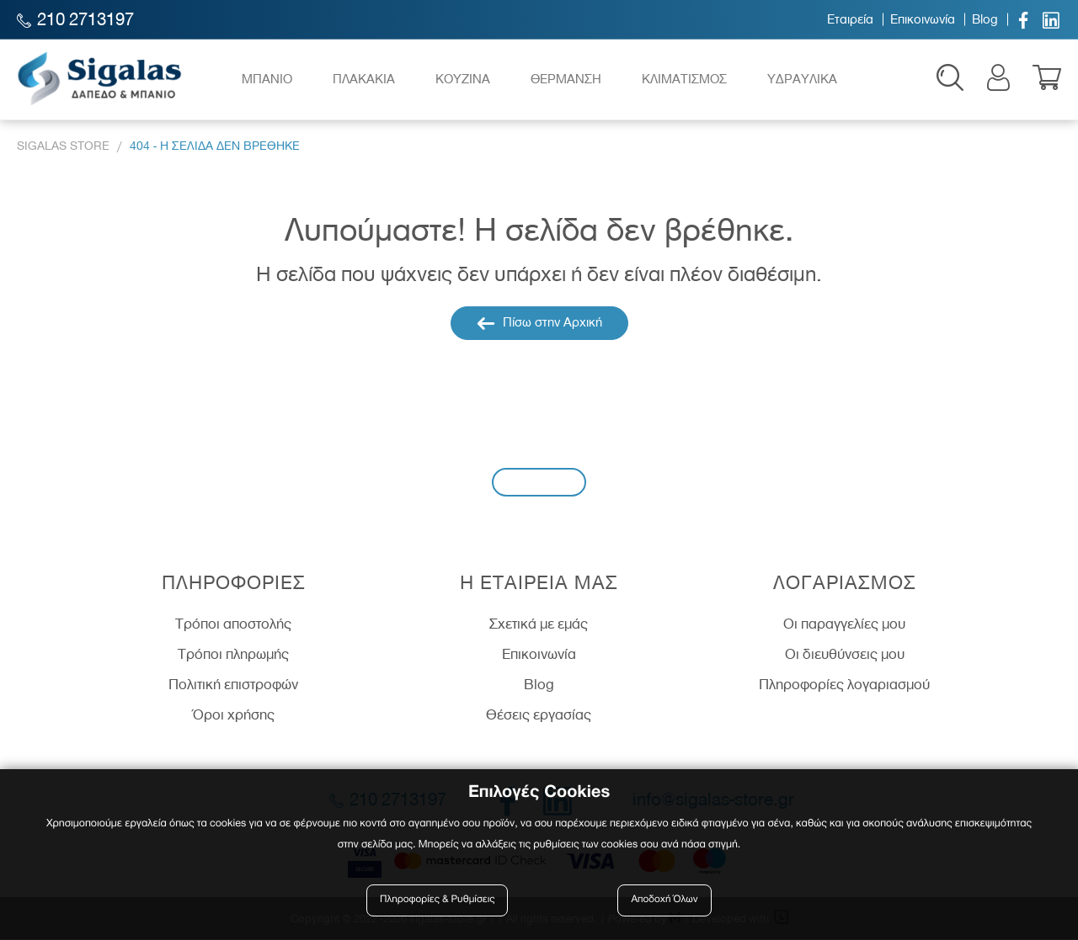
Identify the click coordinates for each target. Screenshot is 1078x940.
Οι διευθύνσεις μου (845, 654)
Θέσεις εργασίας (538, 715)
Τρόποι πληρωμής (233, 654)
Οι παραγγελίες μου (844, 625)
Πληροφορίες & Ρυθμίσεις (437, 900)
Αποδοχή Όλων (664, 900)
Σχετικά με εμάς (538, 625)
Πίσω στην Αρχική (539, 324)
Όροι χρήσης (234, 715)
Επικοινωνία (922, 19)
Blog (985, 19)
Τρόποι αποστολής (233, 625)
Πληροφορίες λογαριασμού (844, 685)
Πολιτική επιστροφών (233, 685)
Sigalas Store (63, 148)
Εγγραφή (539, 482)
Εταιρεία (850, 19)
